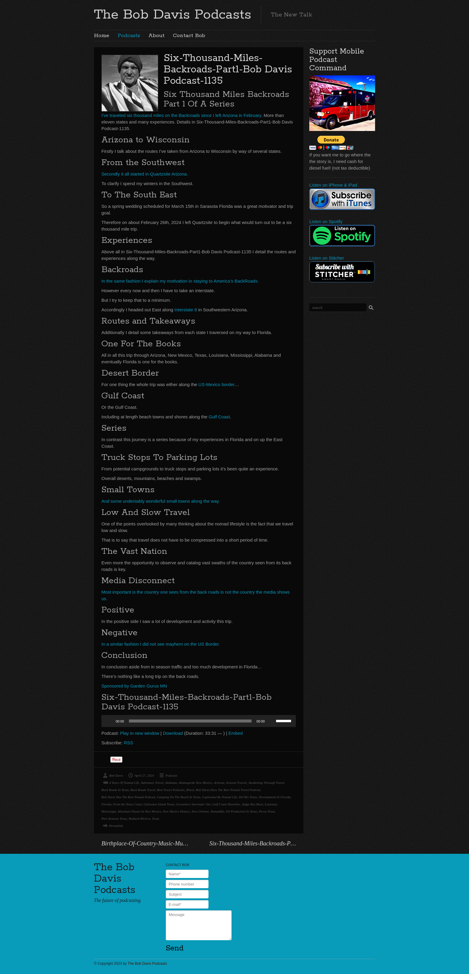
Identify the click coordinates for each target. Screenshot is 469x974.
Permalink (116, 825)
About (156, 35)
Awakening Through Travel (266, 782)
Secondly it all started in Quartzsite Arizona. (144, 173)
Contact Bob (189, 35)
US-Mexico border (215, 384)
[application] (198, 721)
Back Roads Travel (142, 790)
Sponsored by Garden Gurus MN (134, 685)
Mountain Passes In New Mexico (139, 811)
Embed (236, 733)
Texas (155, 818)
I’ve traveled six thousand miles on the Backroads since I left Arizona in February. (181, 115)
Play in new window (139, 733)
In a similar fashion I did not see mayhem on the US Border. (160, 644)
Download (173, 733)
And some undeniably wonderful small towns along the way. (160, 501)
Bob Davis (116, 775)
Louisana (271, 804)
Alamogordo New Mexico (195, 782)
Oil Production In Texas (241, 811)
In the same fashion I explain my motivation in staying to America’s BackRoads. (180, 280)
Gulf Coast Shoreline (226, 804)
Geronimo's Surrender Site (193, 804)
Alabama (171, 782)
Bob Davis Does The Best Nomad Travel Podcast (228, 790)
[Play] (109, 721)
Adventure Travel (152, 782)
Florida (106, 804)
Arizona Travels (236, 782)
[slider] (190, 721)
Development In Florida (274, 797)
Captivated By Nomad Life (219, 797)
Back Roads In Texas (115, 790)
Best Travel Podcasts (171, 790)
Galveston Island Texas (159, 804)
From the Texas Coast (127, 804)
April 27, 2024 (144, 775)
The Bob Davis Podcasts (172, 14)
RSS (128, 742)
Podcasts (129, 35)
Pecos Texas (267, 811)
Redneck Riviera (139, 818)
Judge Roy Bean (252, 804)
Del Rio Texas (248, 797)
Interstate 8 (185, 309)
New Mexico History (176, 811)
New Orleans (200, 811)
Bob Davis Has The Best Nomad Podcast (128, 797)
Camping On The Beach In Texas (178, 797)
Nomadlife (217, 811)
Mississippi (108, 811)
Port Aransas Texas (114, 818)
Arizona (219, 782)
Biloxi (190, 790)
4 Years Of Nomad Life (124, 782)
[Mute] (271, 721)
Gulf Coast (219, 416)
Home (101, 35)
